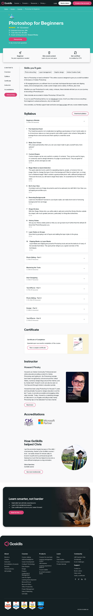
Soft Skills (24, 594)
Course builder (43, 569)
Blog (58, 557)
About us (7, 557)
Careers (6, 559)
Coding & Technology (28, 564)
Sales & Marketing (27, 591)
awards (16, 564)
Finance (24, 571)
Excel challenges (79, 562)
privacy (12, 569)
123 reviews (24, 27)
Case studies (60, 559)
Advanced (54, 99)
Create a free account (82, 3)
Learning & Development (29, 580)
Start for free (16, 512)
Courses (19, 9)
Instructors (7, 562)
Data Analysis (26, 566)
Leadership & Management (26, 574)
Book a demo (65, 3)
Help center (77, 573)
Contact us (77, 568)
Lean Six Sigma (26, 577)
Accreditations (9, 89)
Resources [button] (35, 3)
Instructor (7, 85)
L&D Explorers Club (79, 557)
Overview (7, 72)
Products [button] (26, 3)
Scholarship (77, 559)
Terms (6, 569)
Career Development (28, 562)
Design (13, 9)
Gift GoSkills (7, 571)
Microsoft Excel (26, 582)
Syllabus (7, 76)
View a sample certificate (38, 347)
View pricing (18, 39)
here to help (63, 105)
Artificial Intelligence (27, 559)
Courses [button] (17, 3)
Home (6, 9)
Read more (30, 405)
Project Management (28, 589)
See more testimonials (34, 472)
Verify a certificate (79, 575)
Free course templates (63, 562)
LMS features (43, 563)
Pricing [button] (43, 3)
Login (55, 3)
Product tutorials (61, 564)
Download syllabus (80, 113)
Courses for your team (45, 557)
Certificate (7, 81)
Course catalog (26, 557)
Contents (8, 68)
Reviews (6, 566)
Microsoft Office (26, 584)
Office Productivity (27, 586)
